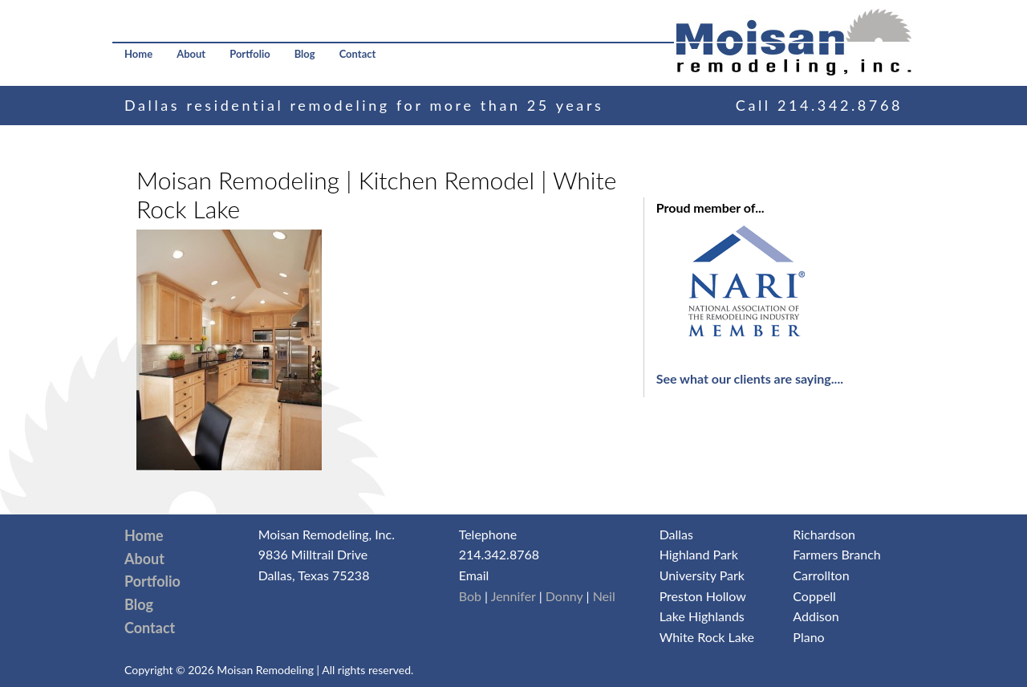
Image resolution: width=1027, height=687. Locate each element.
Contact (357, 53)
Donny (564, 596)
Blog (304, 53)
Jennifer (513, 596)
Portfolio (249, 53)
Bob (470, 596)
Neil (604, 596)
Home (138, 53)
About (191, 53)
